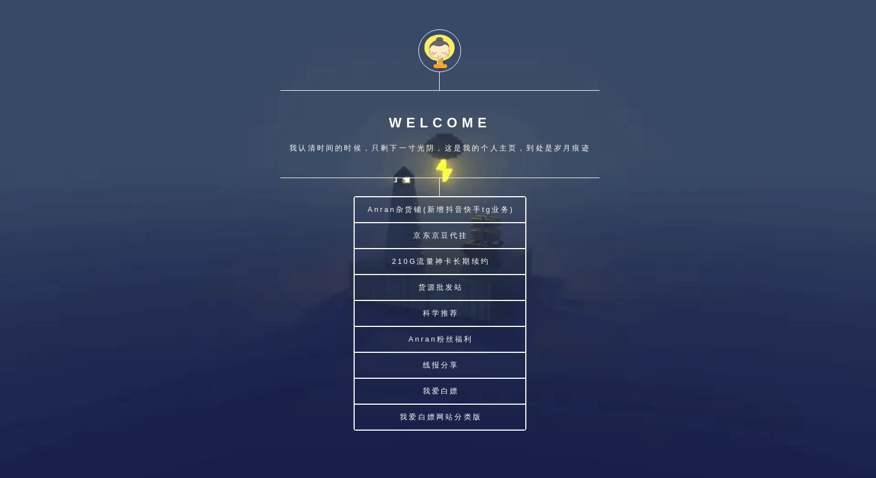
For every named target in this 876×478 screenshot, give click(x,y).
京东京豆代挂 (440, 235)
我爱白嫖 (441, 391)
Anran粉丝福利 (441, 339)
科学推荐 (441, 313)
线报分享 (441, 365)
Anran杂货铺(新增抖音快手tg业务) (441, 209)
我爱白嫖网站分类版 (441, 417)
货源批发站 (441, 287)
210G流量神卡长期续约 (441, 261)
